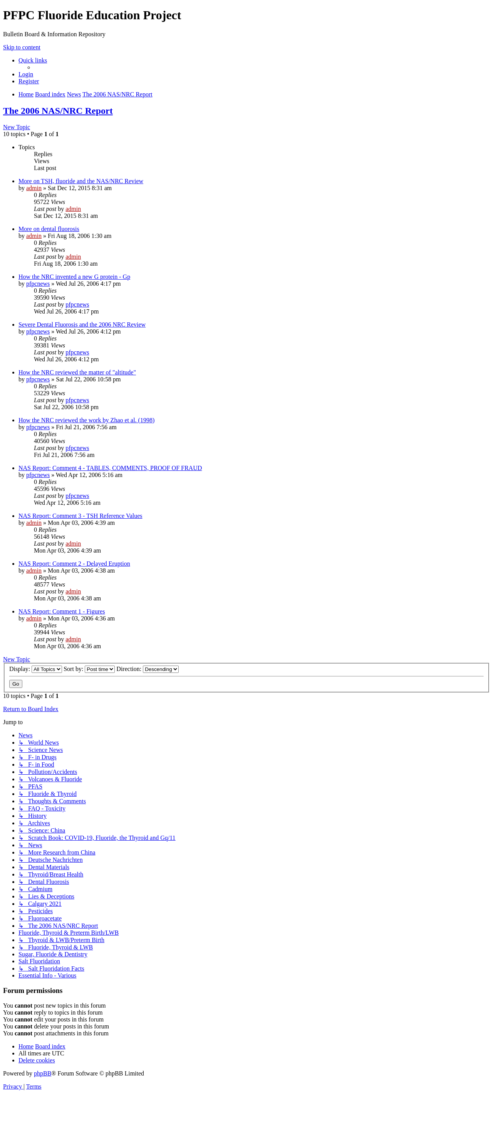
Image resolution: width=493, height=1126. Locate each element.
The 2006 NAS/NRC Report (58, 111)
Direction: (147, 669)
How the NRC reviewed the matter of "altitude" (77, 372)
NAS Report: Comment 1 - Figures (61, 611)
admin (34, 188)
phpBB (42, 1073)
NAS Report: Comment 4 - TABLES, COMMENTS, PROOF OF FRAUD (110, 468)
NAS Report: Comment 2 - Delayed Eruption (74, 563)
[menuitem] (25, 74)
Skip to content (21, 47)
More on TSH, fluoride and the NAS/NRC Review (80, 181)
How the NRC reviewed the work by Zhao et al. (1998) (86, 420)
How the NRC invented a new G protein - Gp (74, 276)
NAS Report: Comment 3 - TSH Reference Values (80, 515)
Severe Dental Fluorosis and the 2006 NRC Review (82, 324)
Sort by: (89, 669)
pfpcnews (38, 283)
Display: (35, 669)
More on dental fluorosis (48, 229)
